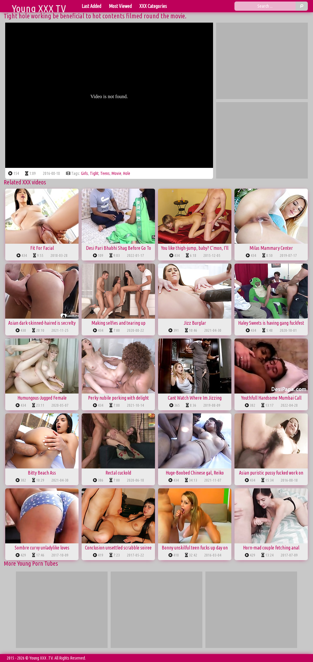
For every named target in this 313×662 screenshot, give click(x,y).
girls (84, 173)
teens (105, 173)
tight (94, 173)
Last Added (91, 6)
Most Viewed (120, 6)
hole (126, 173)
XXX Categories (153, 6)
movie (116, 173)
